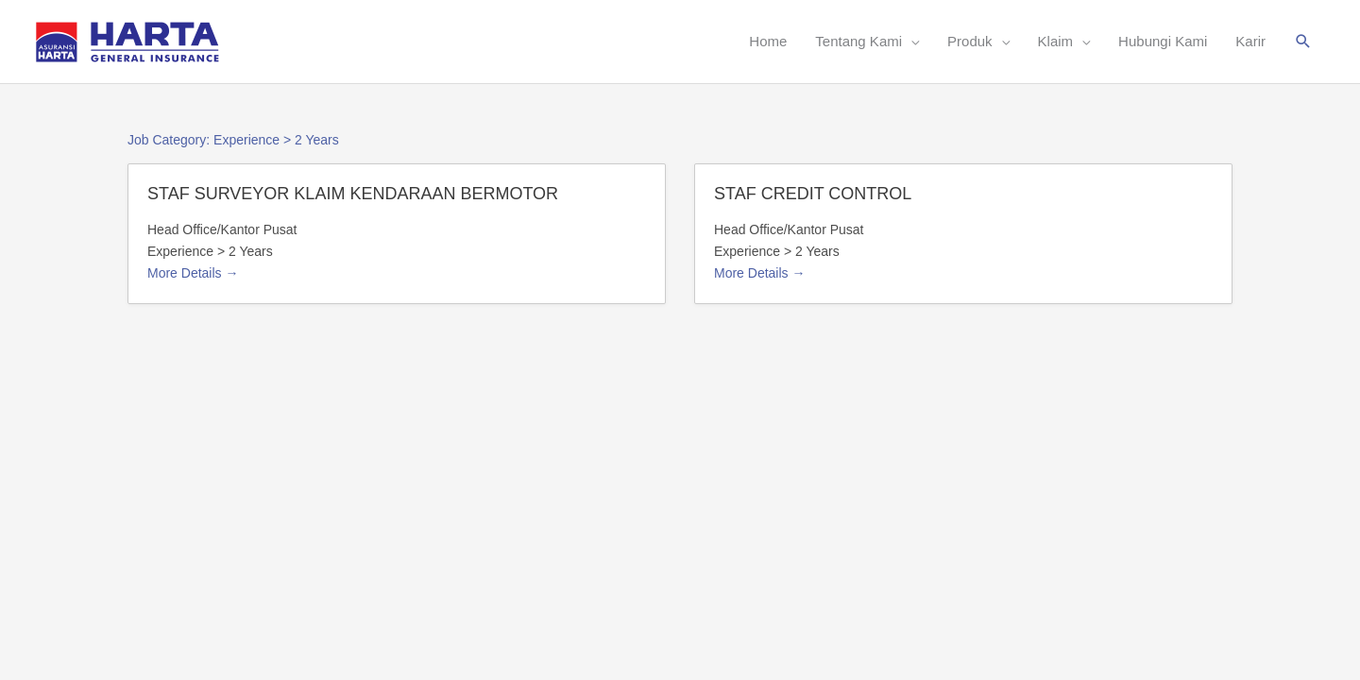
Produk (970, 41)
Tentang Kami (858, 41)
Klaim (1056, 41)
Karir (1250, 41)
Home (768, 41)
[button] (1303, 41)
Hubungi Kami (1162, 41)
